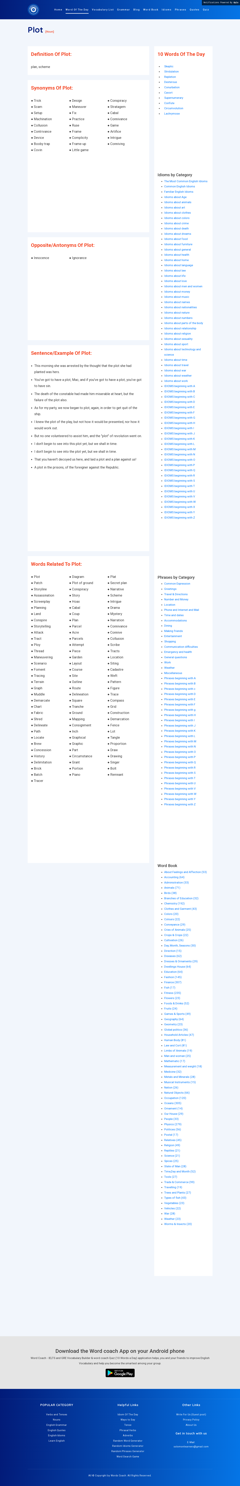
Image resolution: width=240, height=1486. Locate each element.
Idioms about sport (176, 344)
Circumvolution (173, 108)
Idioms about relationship (180, 328)
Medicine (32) (173, 1071)
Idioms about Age (175, 197)
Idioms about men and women (183, 286)
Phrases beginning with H (180, 715)
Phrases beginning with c (179, 688)
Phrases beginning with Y (180, 799)
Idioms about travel (176, 365)
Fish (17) (169, 987)
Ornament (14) (173, 1108)
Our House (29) (173, 1113)
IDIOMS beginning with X (179, 507)
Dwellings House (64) (177, 966)
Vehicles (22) (172, 1208)
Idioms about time (175, 359)
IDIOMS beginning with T (179, 486)
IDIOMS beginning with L (179, 444)
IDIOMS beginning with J (179, 433)
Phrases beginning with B (180, 683)
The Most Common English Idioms (186, 181)
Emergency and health (178, 652)
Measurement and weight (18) (183, 1066)
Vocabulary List (103, 9)
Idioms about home (176, 260)
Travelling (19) (173, 1187)
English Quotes (57, 1430)
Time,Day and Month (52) (180, 1171)
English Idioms (56, 1435)
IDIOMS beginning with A (179, 386)
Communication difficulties (181, 646)
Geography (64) (174, 1019)
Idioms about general (177, 249)
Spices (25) (171, 1161)
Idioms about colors (177, 218)
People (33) (171, 1119)
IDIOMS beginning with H (179, 423)
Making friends (173, 631)
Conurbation (172, 87)
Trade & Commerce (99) (179, 1182)
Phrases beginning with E (179, 699)
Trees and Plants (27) (177, 1192)
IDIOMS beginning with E (179, 407)
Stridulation (171, 71)
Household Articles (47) (179, 1034)
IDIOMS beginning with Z (179, 517)
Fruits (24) (170, 1008)
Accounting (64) (174, 877)
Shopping (170, 641)
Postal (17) (171, 1134)
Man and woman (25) (177, 1056)
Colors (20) (171, 914)
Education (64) (173, 971)
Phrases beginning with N (180, 746)
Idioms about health (176, 254)
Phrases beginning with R (180, 767)
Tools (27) (170, 1176)
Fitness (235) (172, 993)
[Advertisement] (88, 192)
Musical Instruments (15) (180, 1082)
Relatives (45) (173, 1140)
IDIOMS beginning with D (179, 402)
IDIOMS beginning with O (179, 459)
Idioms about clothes (177, 212)
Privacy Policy (191, 1419)
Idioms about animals (177, 202)
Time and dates (174, 615)
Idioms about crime (176, 223)
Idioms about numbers (178, 318)
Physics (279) (173, 1124)
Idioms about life (175, 275)
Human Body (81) (175, 1040)
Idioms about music (176, 296)
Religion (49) (172, 1145)
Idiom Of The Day (128, 1414)
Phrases (180, 9)
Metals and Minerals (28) (179, 1077)
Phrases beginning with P (180, 757)
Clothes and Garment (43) (180, 908)
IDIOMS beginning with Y (179, 512)
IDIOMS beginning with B (179, 391)
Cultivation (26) (174, 940)
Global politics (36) (176, 1029)
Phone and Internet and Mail (181, 609)
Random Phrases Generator (127, 1451)
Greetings (170, 589)
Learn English (57, 1440)
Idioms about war (175, 370)
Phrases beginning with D (180, 694)
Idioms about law (175, 270)
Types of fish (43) (175, 1197)
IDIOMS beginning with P (179, 465)
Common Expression (177, 583)
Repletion (170, 76)
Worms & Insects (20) (178, 1224)
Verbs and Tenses (56, 1414)
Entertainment (173, 636)
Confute (169, 103)
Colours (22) (172, 919)
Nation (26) (171, 1087)
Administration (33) (176, 882)
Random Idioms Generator (127, 1446)
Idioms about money (177, 291)
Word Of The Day (77, 9)
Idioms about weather (178, 375)
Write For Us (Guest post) (191, 1414)
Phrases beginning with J (180, 725)
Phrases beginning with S (180, 772)
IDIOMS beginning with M (180, 449)
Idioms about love (175, 281)
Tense (128, 1425)
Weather (169, 667)
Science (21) (172, 1155)
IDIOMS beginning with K (179, 438)
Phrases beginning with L (179, 736)
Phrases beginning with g (180, 709)
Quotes (195, 9)
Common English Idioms (179, 186)
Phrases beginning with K (180, 730)
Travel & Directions (176, 594)
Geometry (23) (173, 1024)
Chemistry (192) (174, 903)
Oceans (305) (172, 1103)
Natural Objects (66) (177, 1092)
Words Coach (118, 1475)
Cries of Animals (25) (177, 929)
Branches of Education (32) (181, 898)
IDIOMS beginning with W (180, 501)
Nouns (56, 1419)
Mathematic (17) (174, 1061)
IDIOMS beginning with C (179, 396)
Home (58, 9)
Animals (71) (172, 887)
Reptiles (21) (172, 1150)
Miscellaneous (173, 673)
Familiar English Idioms (178, 191)
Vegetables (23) (174, 1203)
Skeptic (168, 66)
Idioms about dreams (177, 233)
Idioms (167, 9)
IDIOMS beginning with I (179, 428)
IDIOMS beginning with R (179, 475)
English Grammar (56, 1425)
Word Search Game (128, 1456)
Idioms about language (178, 265)
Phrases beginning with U (180, 783)
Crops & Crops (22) (176, 935)
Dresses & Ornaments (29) (181, 961)
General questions (175, 657)
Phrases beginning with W (180, 794)
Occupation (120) (175, 1098)
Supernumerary (173, 97)
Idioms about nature (177, 312)
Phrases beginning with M (180, 741)
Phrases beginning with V (180, 788)
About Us (191, 1425)
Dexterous (170, 82)
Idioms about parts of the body (183, 323)
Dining (168, 625)
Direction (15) (173, 950)
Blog (136, 9)
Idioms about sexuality (178, 338)
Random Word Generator (128, 1440)
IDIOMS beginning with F (179, 412)
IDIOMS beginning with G (179, 417)
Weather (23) (172, 1218)
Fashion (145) (173, 977)
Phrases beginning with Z (180, 804)
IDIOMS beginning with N (179, 454)
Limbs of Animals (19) (178, 1050)
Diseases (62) (173, 956)
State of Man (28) (175, 1166)
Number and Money (176, 599)
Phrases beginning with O (180, 751)
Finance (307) (173, 982)
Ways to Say (128, 1419)
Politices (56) (172, 1129)
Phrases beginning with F (179, 704)
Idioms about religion (177, 333)
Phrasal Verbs (128, 1430)
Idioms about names (177, 302)
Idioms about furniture (178, 244)
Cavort (168, 92)
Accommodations (175, 620)
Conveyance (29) (174, 924)
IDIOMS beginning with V (179, 496)
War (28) (169, 1213)
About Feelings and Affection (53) (185, 872)
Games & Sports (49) (177, 1013)
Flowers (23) (172, 998)
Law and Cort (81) (175, 1045)
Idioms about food (176, 239)
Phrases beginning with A (180, 678)
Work (167, 662)
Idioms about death (176, 228)
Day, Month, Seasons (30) (180, 945)
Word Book (150, 9)
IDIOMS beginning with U (179, 491)
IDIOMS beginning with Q (179, 470)
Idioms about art (174, 207)
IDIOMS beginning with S (179, 480)
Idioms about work (176, 381)
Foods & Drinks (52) (176, 1003)
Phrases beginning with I (179, 720)
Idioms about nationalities (180, 307)
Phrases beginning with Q (180, 762)
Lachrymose (172, 113)
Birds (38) (170, 893)
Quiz (206, 9)
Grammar (123, 9)
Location (169, 604)
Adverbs (128, 1435)
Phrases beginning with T (180, 778)
